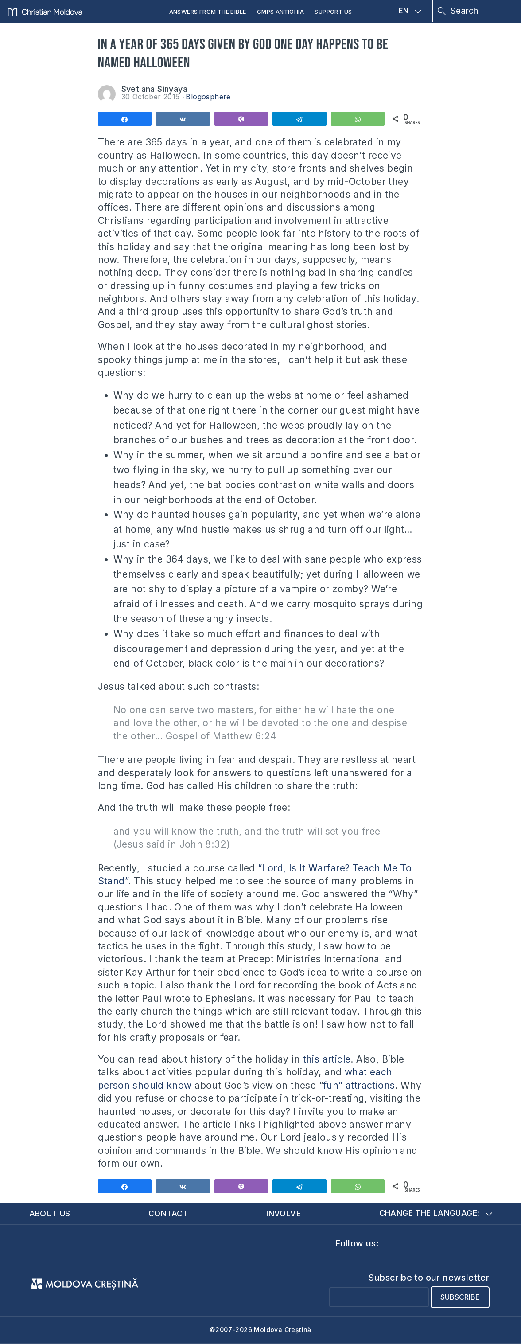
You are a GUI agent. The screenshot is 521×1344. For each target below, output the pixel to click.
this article (327, 1059)
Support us (333, 11)
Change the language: (435, 1213)
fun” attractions (359, 1085)
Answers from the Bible (207, 11)
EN (410, 11)
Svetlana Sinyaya (154, 89)
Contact (168, 1213)
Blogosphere (208, 96)
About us (49, 1213)
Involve (283, 1213)
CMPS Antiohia (280, 11)
